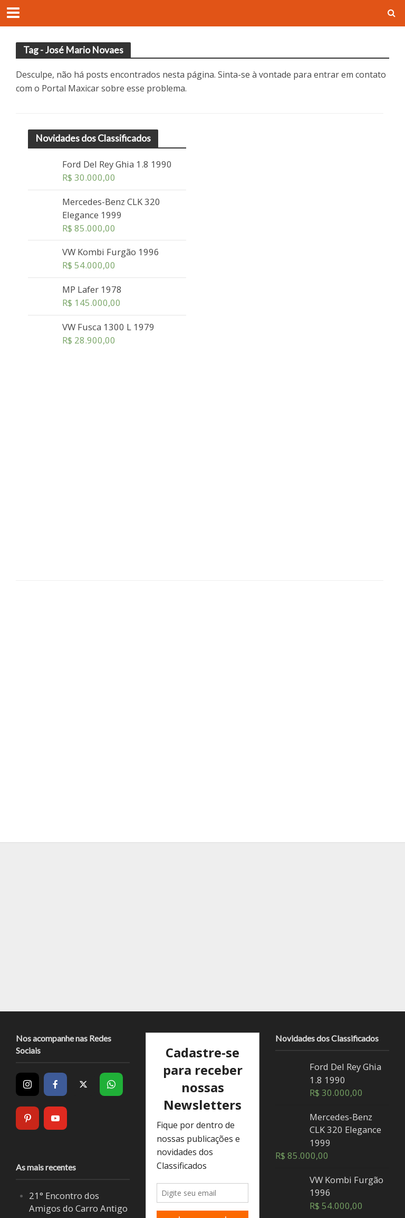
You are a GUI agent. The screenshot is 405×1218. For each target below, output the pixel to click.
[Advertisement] (107, 474)
